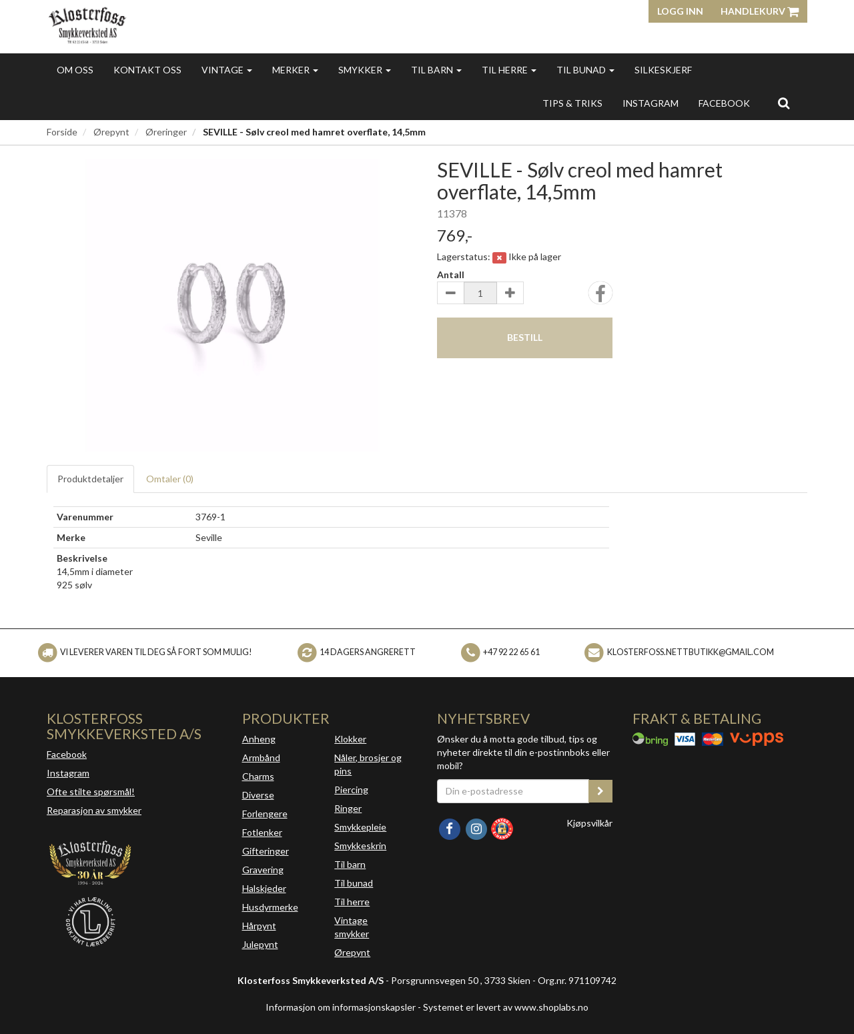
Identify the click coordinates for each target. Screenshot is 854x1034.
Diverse (258, 795)
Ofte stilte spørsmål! (91, 791)
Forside (62, 131)
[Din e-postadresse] (513, 791)
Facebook (67, 754)
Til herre (509, 69)
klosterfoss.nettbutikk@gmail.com (690, 652)
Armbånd (261, 757)
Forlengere (265, 813)
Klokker (350, 738)
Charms (258, 776)
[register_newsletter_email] (600, 791)
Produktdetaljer (90, 478)
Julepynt (260, 944)
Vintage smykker (351, 927)
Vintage (226, 69)
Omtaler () (169, 478)
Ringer (348, 808)
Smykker (364, 69)
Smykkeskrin (360, 845)
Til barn (436, 69)
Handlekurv (760, 11)
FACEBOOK (724, 103)
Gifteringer (265, 851)
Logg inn (680, 11)
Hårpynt (259, 925)
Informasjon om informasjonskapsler (341, 1007)
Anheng (259, 738)
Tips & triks (572, 103)
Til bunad (585, 69)
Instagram (68, 773)
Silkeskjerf (663, 69)
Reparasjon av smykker (94, 810)
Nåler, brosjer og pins (368, 764)
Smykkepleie (360, 827)
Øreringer (166, 131)
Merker (295, 69)
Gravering (263, 869)
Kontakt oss (147, 69)
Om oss (75, 69)
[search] (783, 102)
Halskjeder (264, 888)
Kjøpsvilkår (589, 823)
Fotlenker (262, 832)
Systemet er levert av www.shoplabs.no (505, 1007)
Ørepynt (111, 131)
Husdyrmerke (270, 907)
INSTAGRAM (650, 103)
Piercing (351, 789)
